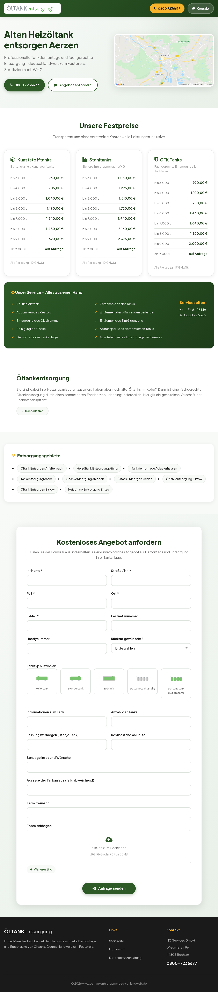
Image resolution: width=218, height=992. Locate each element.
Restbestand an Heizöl (128, 735)
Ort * (115, 593)
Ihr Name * (35, 571)
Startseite (116, 941)
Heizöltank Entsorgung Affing (97, 468)
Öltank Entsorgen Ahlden (135, 479)
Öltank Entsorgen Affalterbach (42, 468)
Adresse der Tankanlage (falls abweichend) (60, 780)
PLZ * (31, 593)
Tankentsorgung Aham (36, 479)
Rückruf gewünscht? (127, 639)
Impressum (117, 949)
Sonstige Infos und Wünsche (49, 757)
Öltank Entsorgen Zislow (37, 489)
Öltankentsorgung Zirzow (184, 479)
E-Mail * (33, 616)
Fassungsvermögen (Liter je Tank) (53, 735)
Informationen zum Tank (45, 712)
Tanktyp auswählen (41, 666)
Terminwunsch (38, 803)
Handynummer (38, 639)
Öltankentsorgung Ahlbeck (85, 479)
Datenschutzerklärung (125, 957)
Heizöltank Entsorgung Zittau (88, 489)
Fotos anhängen (39, 826)
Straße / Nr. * (121, 571)
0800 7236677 (24, 85)
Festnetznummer (124, 616)
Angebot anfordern (73, 85)
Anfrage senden (109, 889)
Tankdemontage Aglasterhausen (154, 468)
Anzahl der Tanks (124, 712)
